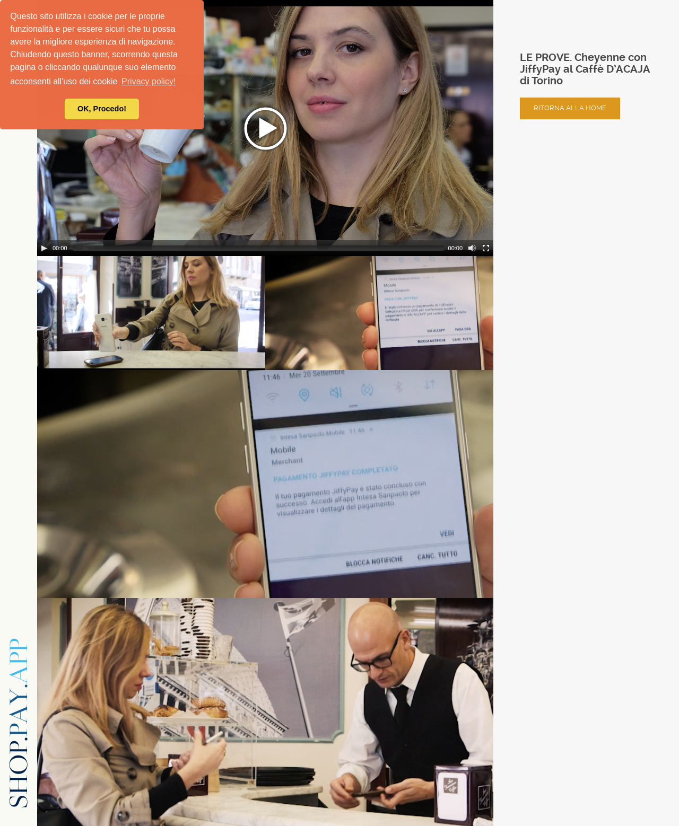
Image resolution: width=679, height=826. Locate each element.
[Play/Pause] (44, 248)
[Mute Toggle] (472, 248)
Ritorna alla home (570, 108)
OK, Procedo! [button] (101, 108)
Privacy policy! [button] (148, 81)
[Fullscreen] (486, 248)
